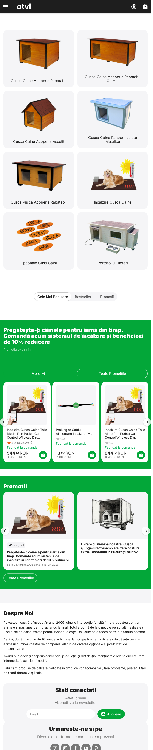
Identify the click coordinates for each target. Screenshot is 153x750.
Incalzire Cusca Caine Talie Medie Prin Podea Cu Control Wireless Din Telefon (27, 433)
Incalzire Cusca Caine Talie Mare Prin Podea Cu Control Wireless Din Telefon (125, 433)
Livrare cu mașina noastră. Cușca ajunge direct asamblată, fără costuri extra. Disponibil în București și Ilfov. (110, 548)
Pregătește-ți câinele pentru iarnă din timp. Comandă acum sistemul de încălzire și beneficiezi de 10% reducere (38, 556)
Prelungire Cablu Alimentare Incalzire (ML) (74, 431)
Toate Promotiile (20, 578)
